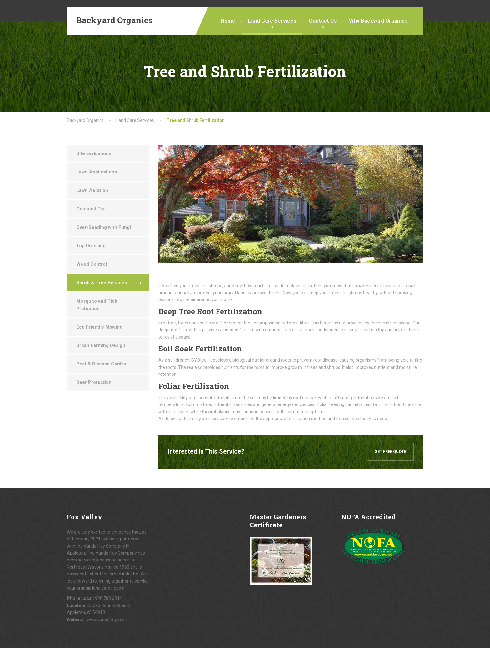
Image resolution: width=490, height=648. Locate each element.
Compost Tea (91, 209)
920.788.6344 (108, 598)
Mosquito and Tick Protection (96, 304)
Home (228, 21)
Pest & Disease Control (102, 364)
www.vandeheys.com (108, 619)
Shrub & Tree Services (101, 282)
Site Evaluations (93, 153)
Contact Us (323, 21)
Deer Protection (94, 382)
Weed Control (91, 264)
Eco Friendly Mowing (99, 327)
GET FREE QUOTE (390, 451)
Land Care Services (272, 21)
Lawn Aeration (92, 190)
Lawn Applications (96, 172)
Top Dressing (91, 246)
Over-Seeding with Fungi (103, 227)
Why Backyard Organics (378, 21)
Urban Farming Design (100, 345)
